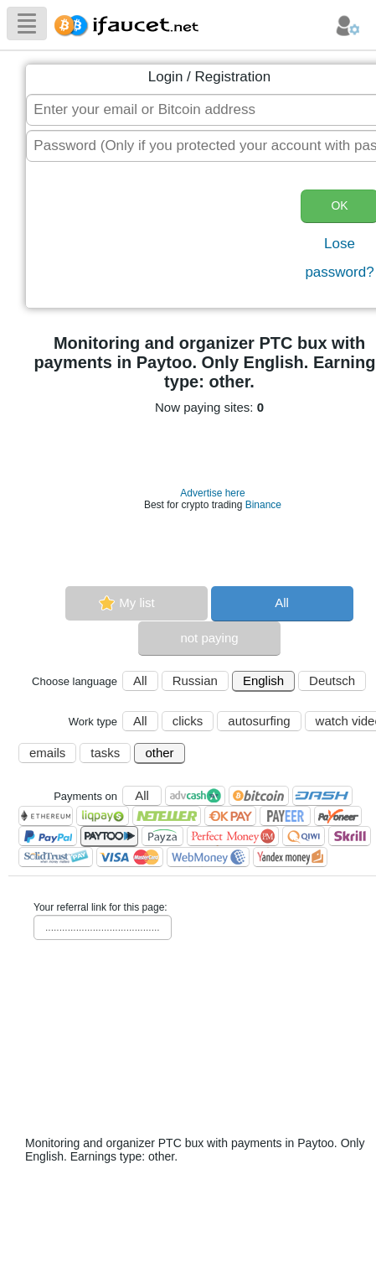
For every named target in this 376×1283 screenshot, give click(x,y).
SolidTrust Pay (55, 857)
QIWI (303, 836)
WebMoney (208, 857)
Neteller (166, 816)
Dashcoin (322, 796)
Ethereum (45, 816)
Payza (162, 836)
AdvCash (195, 796)
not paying (209, 638)
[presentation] (164, 236)
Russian (195, 680)
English (263, 680)
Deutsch (332, 680)
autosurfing (259, 721)
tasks (105, 752)
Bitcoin (259, 796)
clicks (188, 721)
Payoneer (338, 816)
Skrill (349, 836)
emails (47, 752)
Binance (263, 505)
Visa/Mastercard (129, 857)
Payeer (285, 816)
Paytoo (109, 836)
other (159, 752)
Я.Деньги (290, 857)
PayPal (47, 836)
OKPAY (230, 816)
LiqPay (102, 816)
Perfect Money (233, 836)
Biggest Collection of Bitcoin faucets (131, 23)
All (282, 602)
